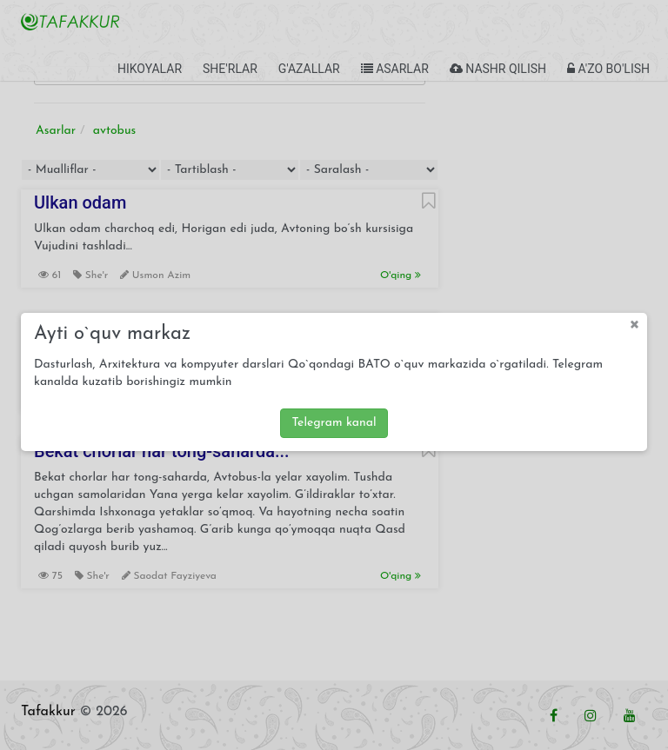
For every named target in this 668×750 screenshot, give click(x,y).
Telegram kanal (333, 422)
